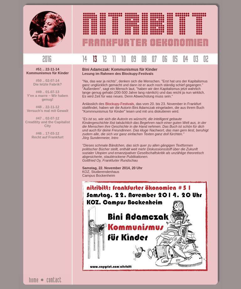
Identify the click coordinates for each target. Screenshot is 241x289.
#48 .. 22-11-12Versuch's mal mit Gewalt (47, 109)
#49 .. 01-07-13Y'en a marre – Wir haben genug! (47, 95)
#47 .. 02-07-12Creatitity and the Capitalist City (47, 122)
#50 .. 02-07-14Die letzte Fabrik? (47, 82)
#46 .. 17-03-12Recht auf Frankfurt (47, 135)
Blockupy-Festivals (119, 104)
